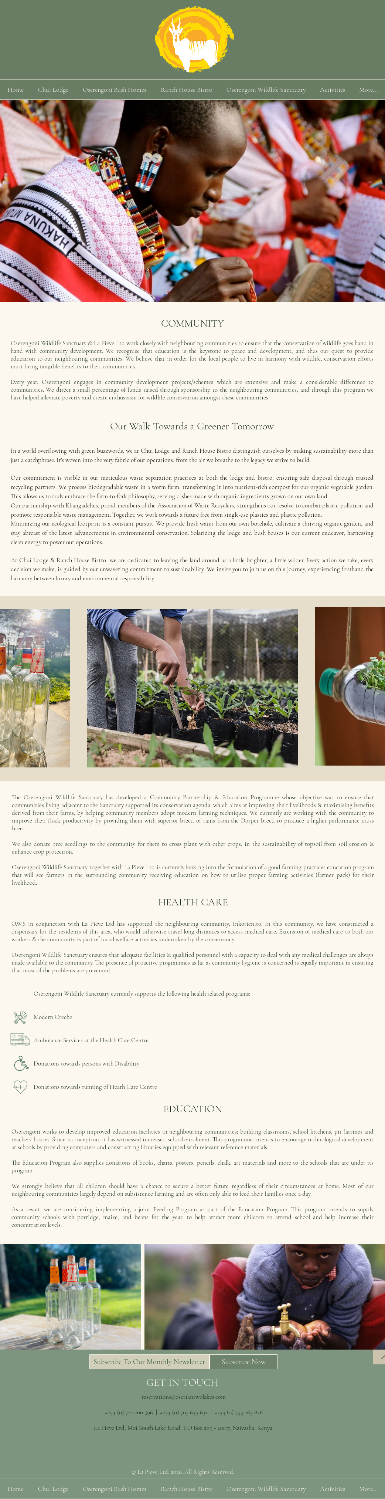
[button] (149, 1361)
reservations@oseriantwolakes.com (184, 1397)
